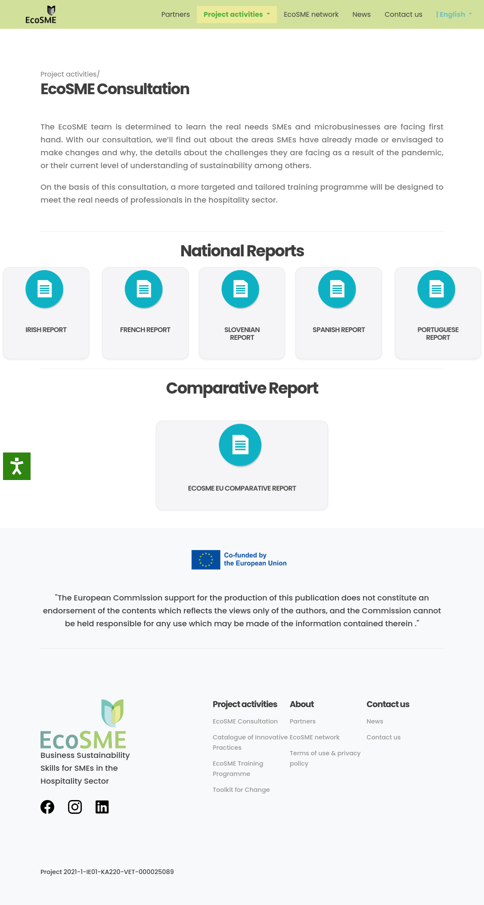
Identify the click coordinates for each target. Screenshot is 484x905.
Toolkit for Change (241, 789)
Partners (175, 14)
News (362, 14)
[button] (236, 14)
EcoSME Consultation (245, 721)
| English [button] (451, 14)
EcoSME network (311, 14)
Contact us (403, 14)
